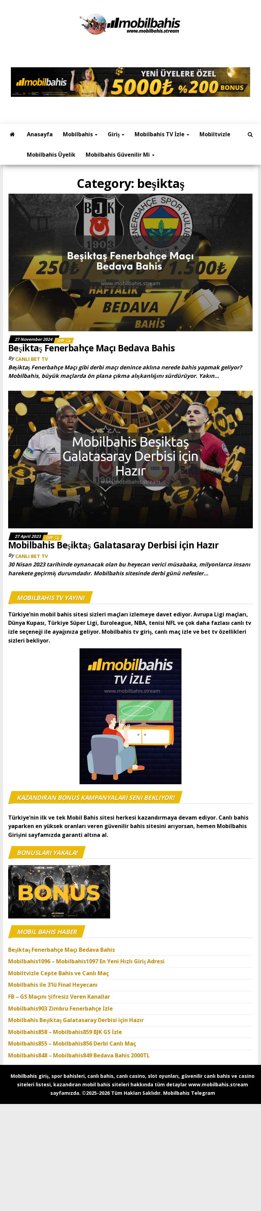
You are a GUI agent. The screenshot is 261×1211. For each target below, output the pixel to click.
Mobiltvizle (214, 134)
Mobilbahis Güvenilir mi (120, 154)
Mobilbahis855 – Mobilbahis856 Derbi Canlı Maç (72, 1043)
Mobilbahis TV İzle (162, 134)
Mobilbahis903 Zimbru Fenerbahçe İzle (60, 1008)
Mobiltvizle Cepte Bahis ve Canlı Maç (58, 973)
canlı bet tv (31, 359)
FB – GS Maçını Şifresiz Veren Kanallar (59, 996)
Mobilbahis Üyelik (51, 154)
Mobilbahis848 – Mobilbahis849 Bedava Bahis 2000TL (79, 1055)
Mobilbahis (80, 134)
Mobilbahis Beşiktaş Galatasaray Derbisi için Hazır (113, 545)
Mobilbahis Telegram (189, 1093)
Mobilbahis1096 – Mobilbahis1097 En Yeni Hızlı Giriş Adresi (87, 961)
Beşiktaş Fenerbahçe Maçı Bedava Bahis (92, 348)
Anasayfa (40, 134)
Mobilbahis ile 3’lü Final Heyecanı (53, 984)
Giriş (116, 134)
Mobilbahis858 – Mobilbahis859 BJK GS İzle (65, 1032)
